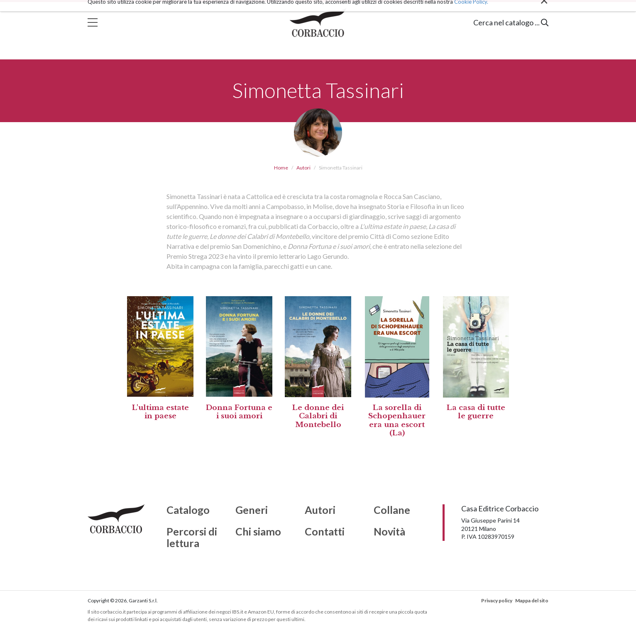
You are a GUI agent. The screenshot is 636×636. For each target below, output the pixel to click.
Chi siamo (258, 532)
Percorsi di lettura (191, 537)
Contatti (325, 532)
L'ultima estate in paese (160, 411)
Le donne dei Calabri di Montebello (318, 416)
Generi (251, 510)
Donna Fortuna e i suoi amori (239, 411)
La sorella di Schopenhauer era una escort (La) (397, 420)
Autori (303, 168)
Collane (392, 510)
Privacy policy (496, 600)
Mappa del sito (531, 600)
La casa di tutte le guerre (476, 411)
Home (281, 168)
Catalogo (188, 510)
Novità (389, 532)
